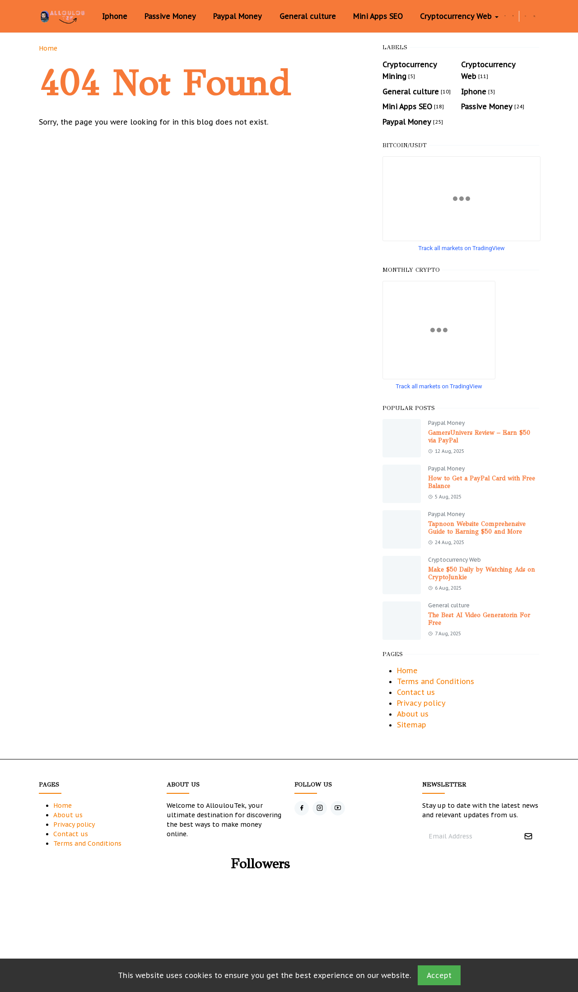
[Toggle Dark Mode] (525, 16)
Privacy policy (421, 703)
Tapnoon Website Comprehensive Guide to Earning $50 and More (477, 528)
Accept (439, 975)
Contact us (416, 692)
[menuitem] (114, 16)
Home (407, 670)
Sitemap (411, 724)
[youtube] (338, 808)
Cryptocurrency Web (454, 559)
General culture (449, 605)
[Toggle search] (534, 16)
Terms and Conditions (435, 681)
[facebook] (505, 16)
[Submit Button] (528, 836)
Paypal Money (446, 422)
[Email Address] (471, 836)
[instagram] (513, 16)
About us (413, 713)
